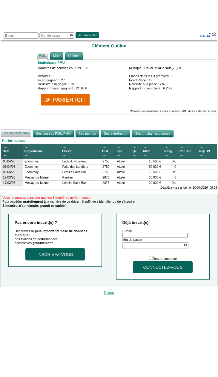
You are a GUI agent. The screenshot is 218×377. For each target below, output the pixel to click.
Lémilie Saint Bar (74, 172)
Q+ (134, 151)
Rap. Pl (204, 151)
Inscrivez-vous (55, 254)
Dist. (105, 151)
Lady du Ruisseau (74, 161)
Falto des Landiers (75, 166)
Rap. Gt (185, 151)
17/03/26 (9, 177)
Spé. (119, 151)
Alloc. (147, 151)
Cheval (67, 151)
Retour (109, 292)
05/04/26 (9, 161)
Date (6, 151)
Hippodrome (33, 151)
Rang (168, 151)
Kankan (67, 177)
